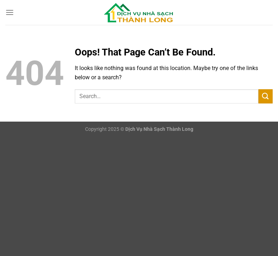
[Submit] (265, 96)
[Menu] (9, 12)
